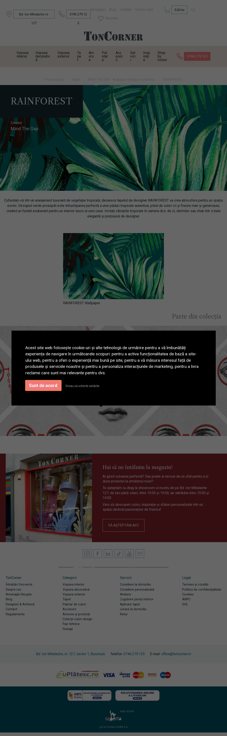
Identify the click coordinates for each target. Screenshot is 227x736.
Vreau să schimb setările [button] (82, 386)
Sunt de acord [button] (43, 385)
